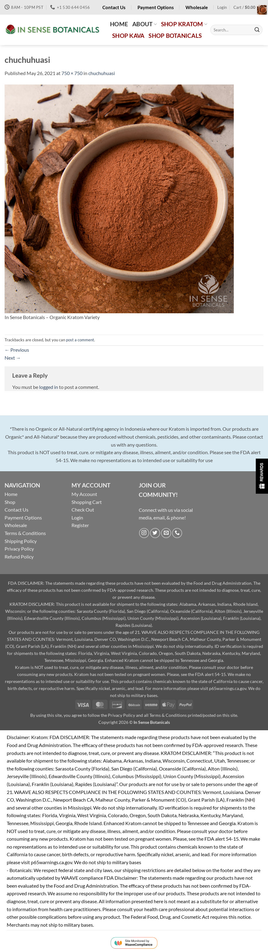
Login (77, 517)
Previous (17, 350)
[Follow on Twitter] (155, 533)
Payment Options (23, 517)
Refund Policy (19, 556)
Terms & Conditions (25, 533)
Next (13, 358)
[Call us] (177, 533)
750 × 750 (72, 73)
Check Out (83, 509)
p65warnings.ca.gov (227, 688)
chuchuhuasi (101, 73)
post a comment (80, 339)
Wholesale (16, 525)
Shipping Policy (21, 541)
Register (80, 525)
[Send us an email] (166, 533)
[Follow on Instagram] (144, 533)
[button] (222, 7)
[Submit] (257, 30)
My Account (84, 494)
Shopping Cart (87, 502)
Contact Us (16, 509)
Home (11, 494)
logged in (48, 387)
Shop (10, 502)
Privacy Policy (19, 548)
